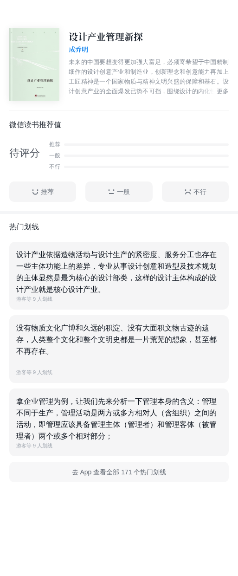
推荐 (43, 192)
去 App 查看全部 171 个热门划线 (119, 472)
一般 (119, 192)
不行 (195, 192)
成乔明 (78, 49)
